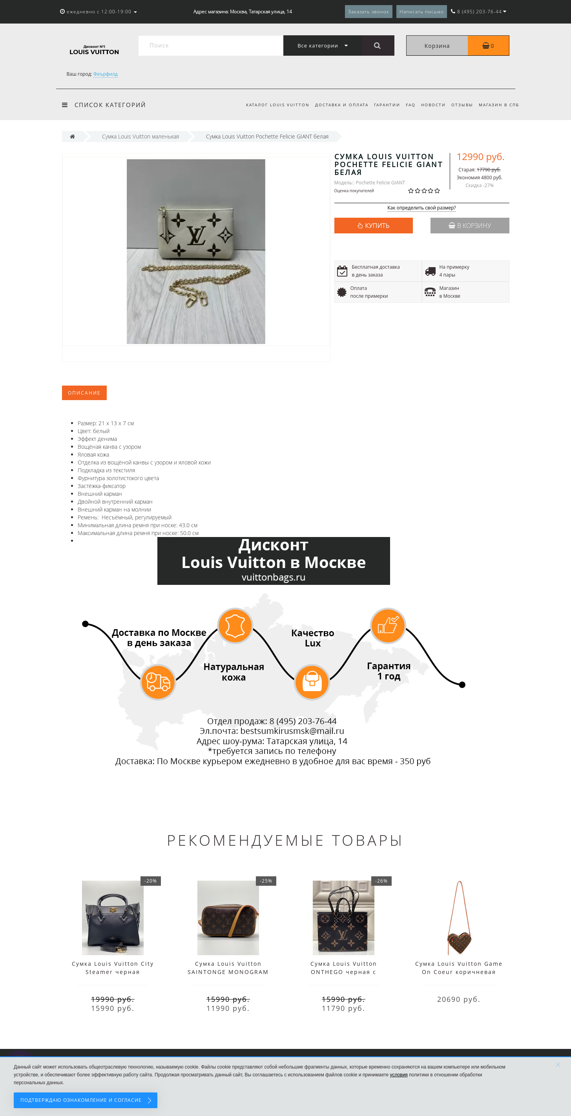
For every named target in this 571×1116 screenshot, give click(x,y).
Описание (84, 393)
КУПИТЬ (377, 225)
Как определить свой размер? (421, 208)
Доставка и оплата (335, 104)
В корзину (470, 225)
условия (399, 1075)
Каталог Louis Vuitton (270, 104)
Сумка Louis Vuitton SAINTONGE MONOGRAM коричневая (228, 972)
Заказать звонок (368, 11)
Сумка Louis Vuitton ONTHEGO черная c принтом (343, 972)
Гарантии (382, 104)
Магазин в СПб (499, 104)
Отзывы (461, 104)
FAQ (407, 104)
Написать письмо (422, 11)
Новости (431, 104)
